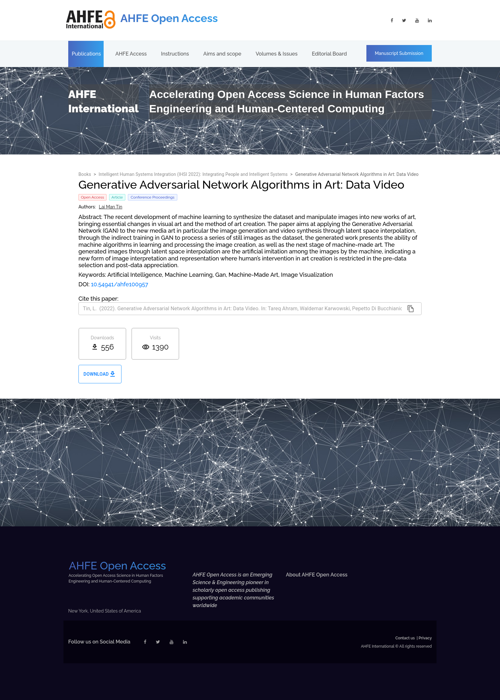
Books (84, 174)
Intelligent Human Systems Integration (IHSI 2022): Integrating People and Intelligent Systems (193, 174)
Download (100, 374)
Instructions (175, 54)
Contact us (405, 638)
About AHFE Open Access (317, 575)
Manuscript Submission (399, 53)
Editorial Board (329, 54)
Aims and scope (222, 54)
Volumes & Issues (277, 54)
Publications (86, 54)
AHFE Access (131, 54)
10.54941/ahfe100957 (119, 284)
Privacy (425, 638)
